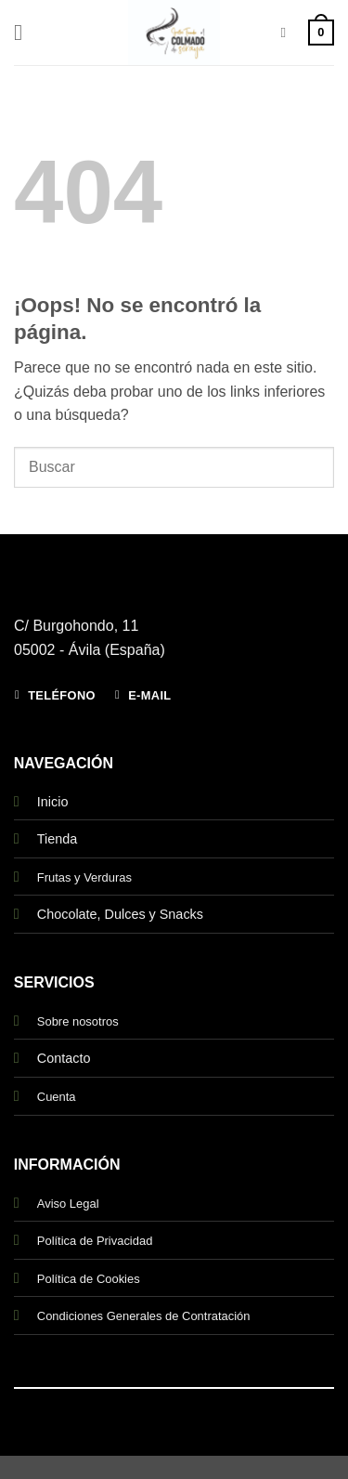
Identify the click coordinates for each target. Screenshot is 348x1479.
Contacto (64, 1058)
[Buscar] (287, 32)
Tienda (57, 838)
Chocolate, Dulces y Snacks (120, 914)
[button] (25, 32)
